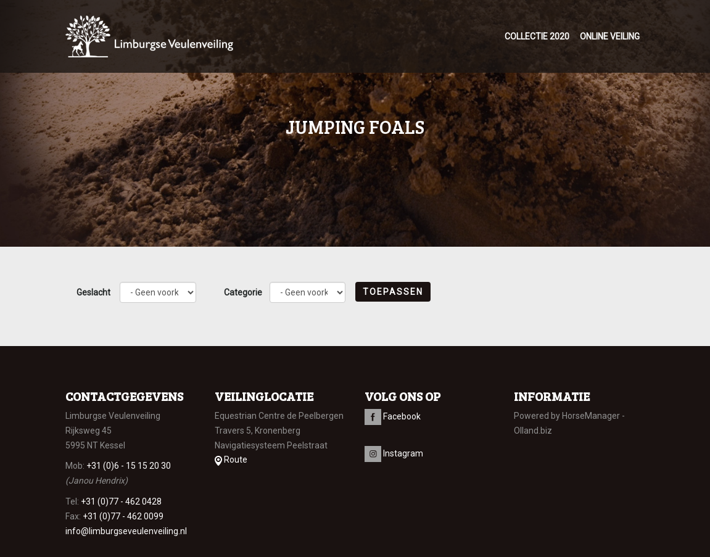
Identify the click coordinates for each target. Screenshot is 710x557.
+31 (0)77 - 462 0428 (121, 501)
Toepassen (393, 292)
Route (231, 459)
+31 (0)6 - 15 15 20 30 (128, 466)
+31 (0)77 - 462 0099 (123, 516)
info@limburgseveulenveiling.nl (126, 531)
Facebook (393, 416)
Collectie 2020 (537, 36)
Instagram (394, 453)
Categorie (243, 292)
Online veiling (610, 36)
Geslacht (93, 292)
